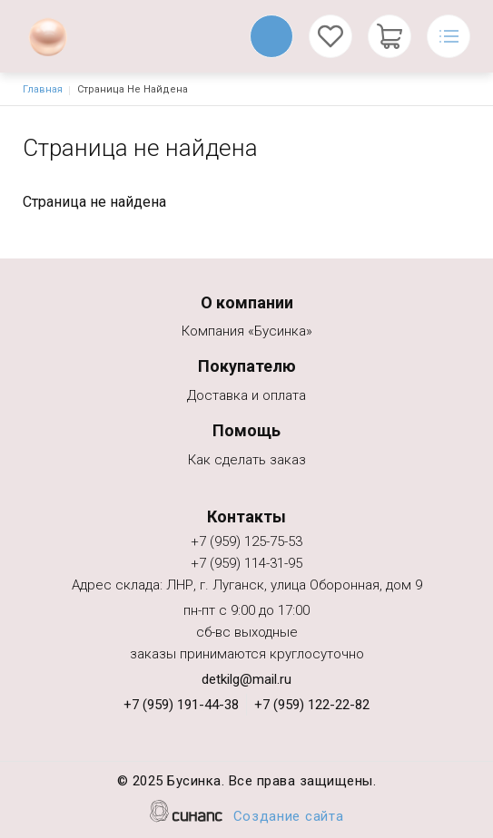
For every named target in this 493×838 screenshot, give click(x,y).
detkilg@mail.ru (246, 679)
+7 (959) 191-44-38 (181, 705)
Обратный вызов (271, 36)
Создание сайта (288, 817)
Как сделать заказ (247, 461)
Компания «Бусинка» (247, 332)
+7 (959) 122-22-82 (312, 705)
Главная (43, 89)
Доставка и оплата (246, 396)
